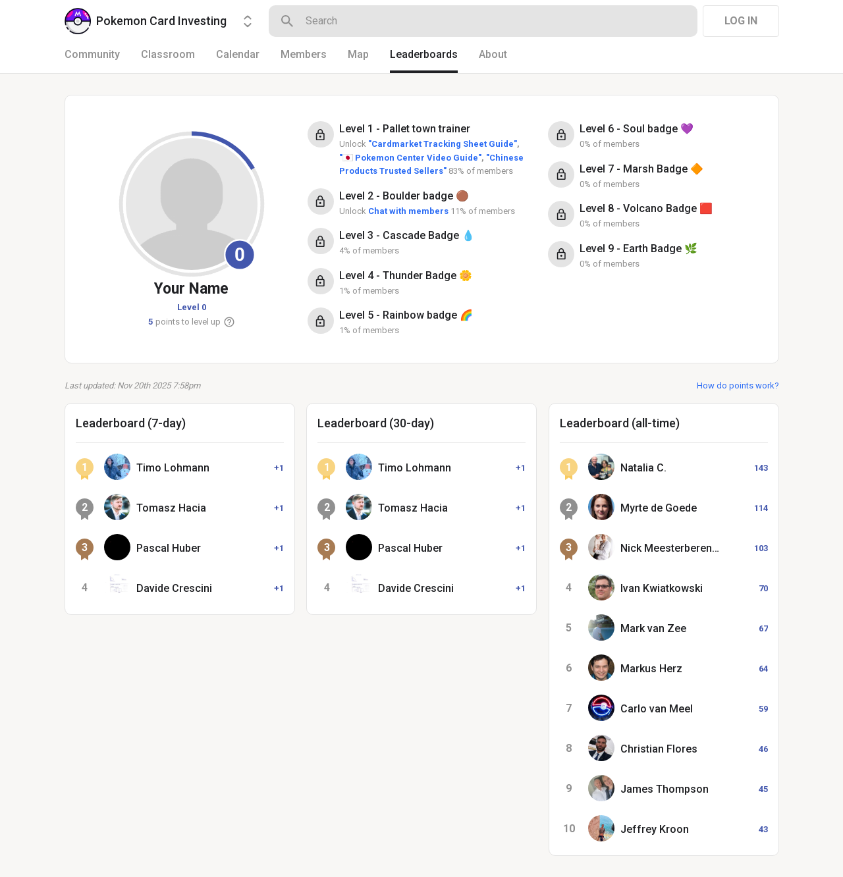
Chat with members (408, 211)
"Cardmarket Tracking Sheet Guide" (442, 144)
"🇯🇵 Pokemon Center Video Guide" (410, 158)
